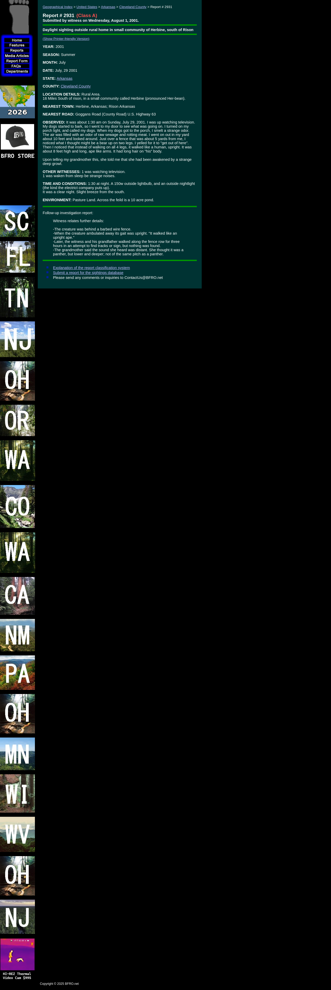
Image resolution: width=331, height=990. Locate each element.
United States (87, 7)
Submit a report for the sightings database (88, 273)
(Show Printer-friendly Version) (66, 39)
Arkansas (108, 7)
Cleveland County (132, 7)
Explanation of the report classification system (91, 268)
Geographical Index (58, 7)
